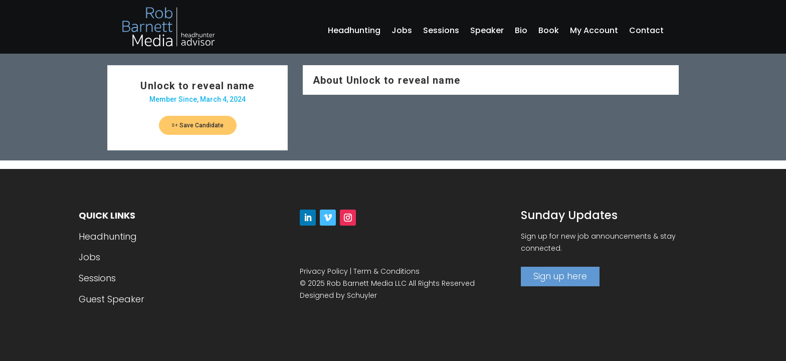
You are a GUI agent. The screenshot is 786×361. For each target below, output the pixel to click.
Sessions (441, 31)
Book (548, 31)
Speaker (487, 31)
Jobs (401, 31)
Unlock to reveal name (197, 86)
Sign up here (560, 276)
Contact (646, 31)
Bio (521, 31)
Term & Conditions (386, 271)
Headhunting (354, 31)
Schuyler (362, 295)
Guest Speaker (111, 299)
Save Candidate (198, 125)
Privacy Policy (324, 271)
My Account (594, 31)
